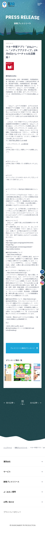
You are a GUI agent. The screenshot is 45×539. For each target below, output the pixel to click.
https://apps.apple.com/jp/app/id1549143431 (19, 243)
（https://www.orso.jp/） (29, 299)
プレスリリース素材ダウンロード (22, 348)
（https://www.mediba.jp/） (14, 254)
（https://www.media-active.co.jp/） (17, 272)
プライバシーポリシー (12, 512)
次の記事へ (34, 403)
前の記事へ (10, 403)
